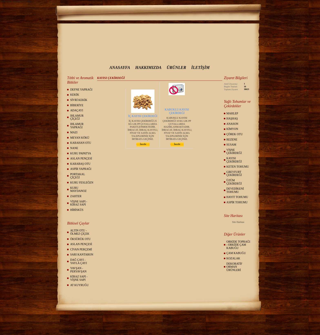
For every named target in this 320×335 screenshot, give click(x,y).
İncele (143, 144)
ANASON (232, 123)
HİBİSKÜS (76, 209)
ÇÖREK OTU (234, 134)
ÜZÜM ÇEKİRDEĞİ (234, 182)
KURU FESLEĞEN (81, 182)
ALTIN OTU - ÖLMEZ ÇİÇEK (79, 232)
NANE (74, 148)
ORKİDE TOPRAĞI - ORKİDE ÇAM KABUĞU (238, 245)
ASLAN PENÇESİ (81, 158)
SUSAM (231, 144)
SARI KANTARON (81, 254)
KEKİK (74, 94)
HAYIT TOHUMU (237, 197)
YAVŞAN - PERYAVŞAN (78, 270)
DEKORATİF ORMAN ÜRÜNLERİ (234, 267)
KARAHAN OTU (80, 142)
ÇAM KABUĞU (236, 253)
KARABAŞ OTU (80, 163)
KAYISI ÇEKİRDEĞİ (234, 160)
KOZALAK (233, 258)
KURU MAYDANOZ (78, 189)
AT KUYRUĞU (79, 285)
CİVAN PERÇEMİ (81, 249)
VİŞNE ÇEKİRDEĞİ (234, 151)
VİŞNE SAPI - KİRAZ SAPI (78, 203)
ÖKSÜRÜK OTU (80, 239)
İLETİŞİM (200, 67)
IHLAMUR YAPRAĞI (76, 126)
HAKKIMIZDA (148, 67)
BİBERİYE (76, 105)
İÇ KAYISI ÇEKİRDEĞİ (142, 116)
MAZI (74, 132)
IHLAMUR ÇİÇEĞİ (76, 117)
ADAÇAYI (76, 110)
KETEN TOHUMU (237, 166)
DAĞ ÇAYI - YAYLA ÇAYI (78, 261)
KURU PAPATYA (80, 153)
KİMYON (232, 128)
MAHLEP (232, 113)
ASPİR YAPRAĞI (80, 168)
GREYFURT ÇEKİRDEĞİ (234, 173)
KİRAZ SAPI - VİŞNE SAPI (79, 278)
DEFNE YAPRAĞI (81, 89)
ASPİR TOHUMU (237, 202)
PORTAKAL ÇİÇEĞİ (77, 176)
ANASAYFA (119, 67)
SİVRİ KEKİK (78, 100)
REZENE (231, 139)
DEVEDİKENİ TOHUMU (235, 190)
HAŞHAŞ (232, 118)
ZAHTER (75, 196)
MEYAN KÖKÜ (79, 137)
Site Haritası (238, 222)
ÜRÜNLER (176, 67)
